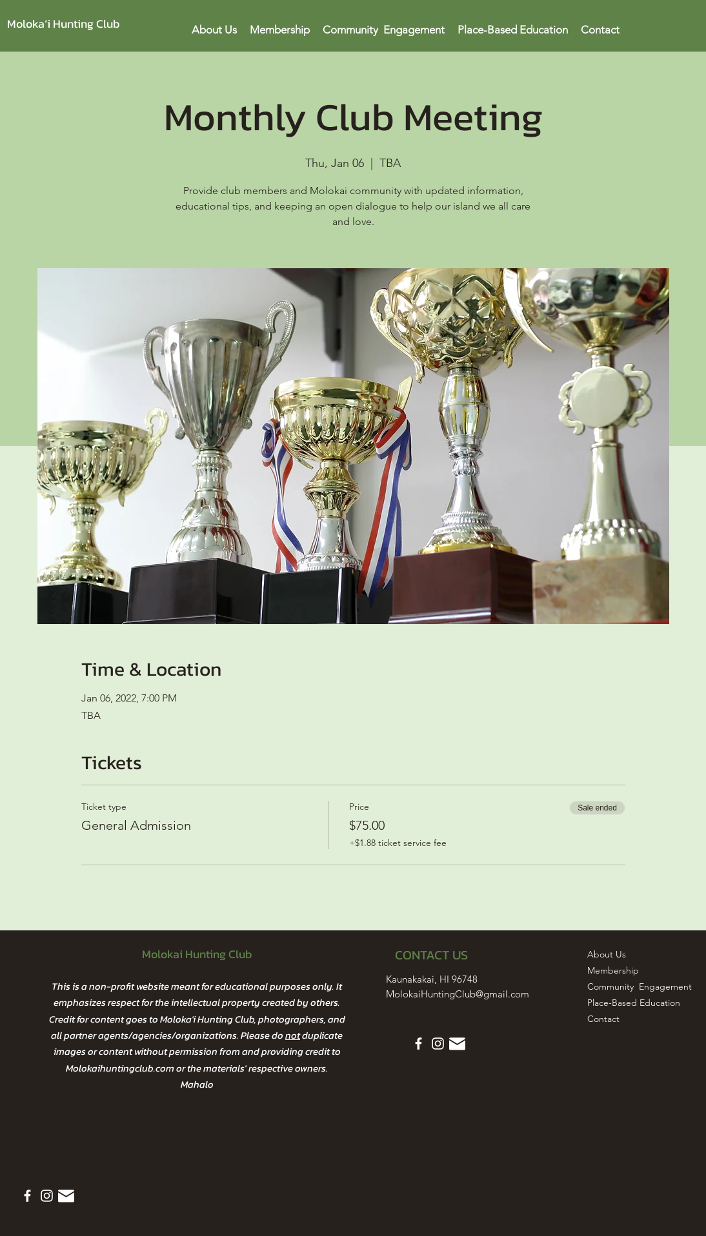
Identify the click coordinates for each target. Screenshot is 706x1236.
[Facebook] (27, 1196)
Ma (187, 1084)
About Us (606, 954)
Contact (603, 1019)
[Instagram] (47, 1196)
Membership (613, 970)
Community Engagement (619, 986)
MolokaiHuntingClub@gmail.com (457, 994)
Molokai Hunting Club (197, 954)
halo (204, 1084)
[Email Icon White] (66, 1196)
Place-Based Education (619, 1002)
